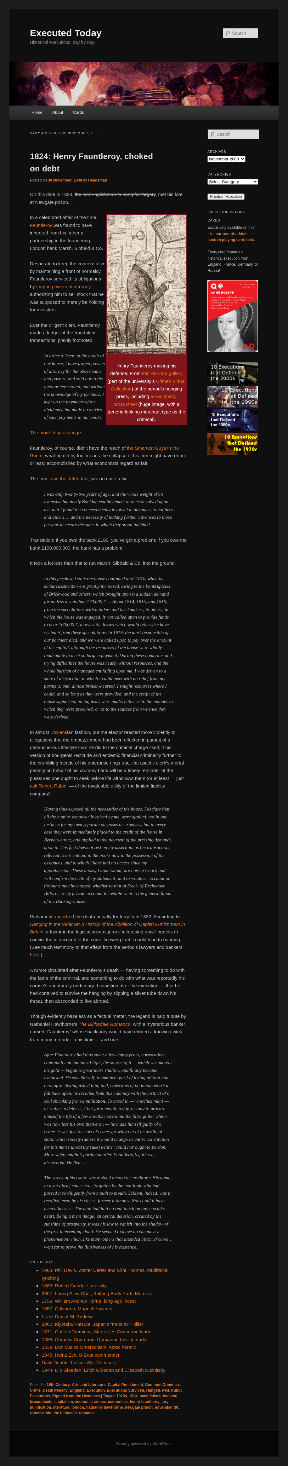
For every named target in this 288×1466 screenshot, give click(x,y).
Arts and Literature (88, 1384)
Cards (78, 112)
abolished (64, 916)
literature (61, 1407)
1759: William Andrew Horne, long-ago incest (89, 1301)
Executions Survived (125, 1390)
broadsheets (41, 1402)
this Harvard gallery (162, 373)
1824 (133, 1396)
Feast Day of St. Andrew (67, 1316)
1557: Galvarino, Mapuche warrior (77, 1308)
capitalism (63, 1402)
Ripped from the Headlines (76, 1396)
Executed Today (66, 33)
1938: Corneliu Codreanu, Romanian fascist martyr (95, 1339)
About (57, 112)
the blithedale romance (74, 1413)
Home (36, 112)
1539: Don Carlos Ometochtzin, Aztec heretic (89, 1347)
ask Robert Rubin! (49, 785)
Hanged (153, 1390)
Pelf (165, 1390)
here (34, 954)
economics (118, 1402)
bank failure (150, 1396)
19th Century (58, 1384)
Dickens (58, 732)
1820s (121, 1396)
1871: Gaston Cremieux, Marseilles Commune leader (97, 1331)
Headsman (97, 180)
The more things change (55, 432)
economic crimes (90, 1402)
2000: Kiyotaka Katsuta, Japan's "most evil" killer (92, 1324)
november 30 (166, 1407)
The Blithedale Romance (104, 1024)
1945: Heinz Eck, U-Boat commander (81, 1355)
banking (170, 1396)
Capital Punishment (125, 1384)
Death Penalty (55, 1390)
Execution (96, 1390)
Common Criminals (162, 1384)
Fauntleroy (41, 225)
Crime (35, 1390)
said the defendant (69, 478)
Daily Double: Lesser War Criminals (79, 1362)
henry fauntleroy (144, 1402)
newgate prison (139, 1407)
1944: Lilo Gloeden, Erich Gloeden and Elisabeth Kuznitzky (103, 1370)
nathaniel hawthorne (104, 1407)
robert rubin (40, 1413)
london (77, 1407)
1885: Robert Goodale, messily (74, 1285)
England (77, 1390)
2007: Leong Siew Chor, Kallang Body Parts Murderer (98, 1293)
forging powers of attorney (63, 286)
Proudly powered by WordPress (144, 1444)
